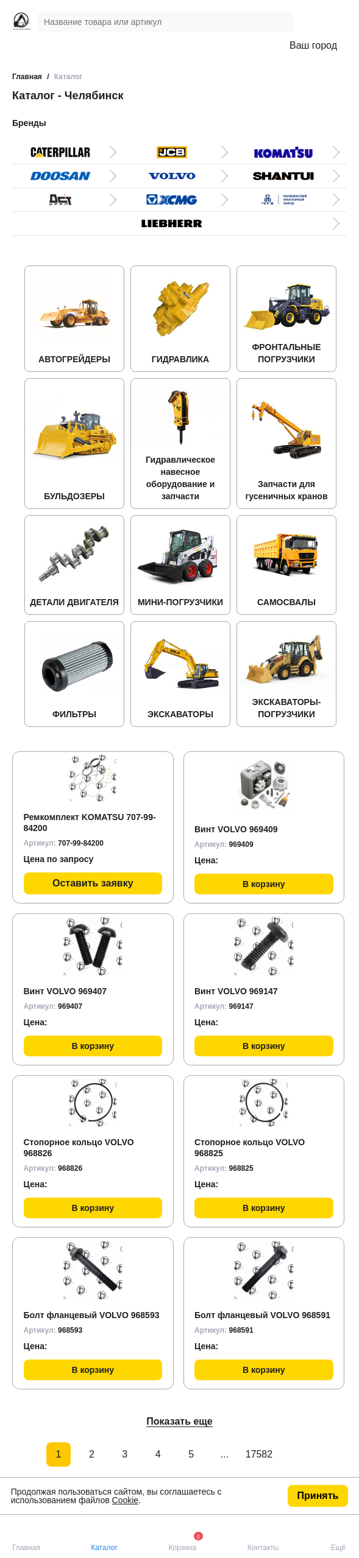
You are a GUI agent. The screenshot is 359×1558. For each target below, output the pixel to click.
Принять (318, 1495)
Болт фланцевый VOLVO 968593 (92, 1315)
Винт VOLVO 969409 (236, 829)
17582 (258, 1454)
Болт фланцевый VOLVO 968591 (262, 1315)
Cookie (125, 1500)
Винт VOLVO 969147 (236, 991)
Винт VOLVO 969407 (65, 991)
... (225, 1454)
